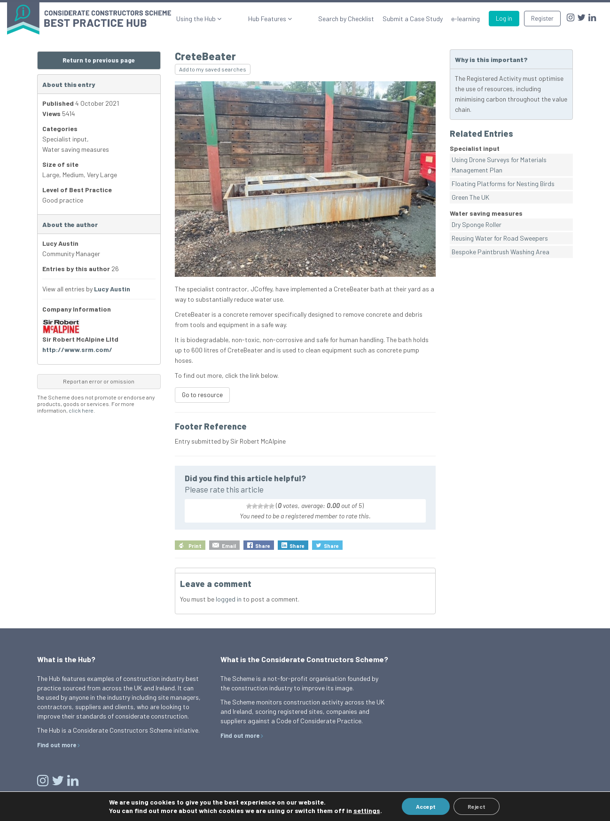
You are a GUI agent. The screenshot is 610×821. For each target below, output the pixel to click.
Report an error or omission (98, 381)
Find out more (56, 745)
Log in (504, 18)
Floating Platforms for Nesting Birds (503, 184)
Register (542, 18)
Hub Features (285, 19)
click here (81, 410)
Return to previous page (99, 60)
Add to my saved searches (212, 69)
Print (195, 546)
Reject (476, 806)
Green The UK (470, 197)
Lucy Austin (112, 289)
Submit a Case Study (413, 19)
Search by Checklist (346, 19)
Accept (426, 806)
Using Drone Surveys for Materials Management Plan (499, 165)
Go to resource (202, 395)
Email (229, 546)
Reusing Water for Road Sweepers (500, 238)
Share (262, 546)
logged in (229, 599)
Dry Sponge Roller (476, 224)
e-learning (465, 19)
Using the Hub (232, 19)
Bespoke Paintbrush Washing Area (500, 252)
